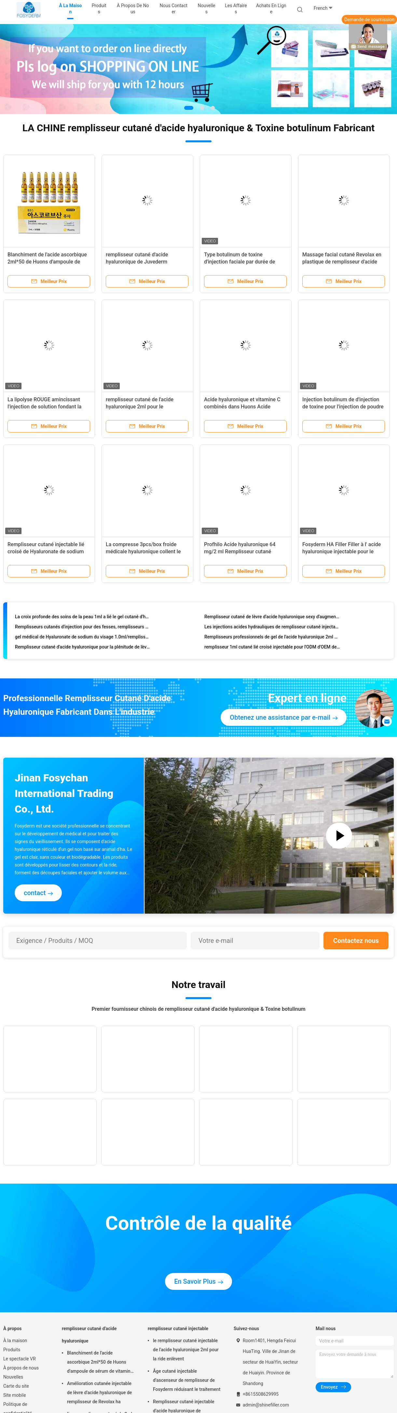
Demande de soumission (369, 19)
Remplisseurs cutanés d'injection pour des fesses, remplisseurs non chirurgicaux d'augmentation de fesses (83, 628)
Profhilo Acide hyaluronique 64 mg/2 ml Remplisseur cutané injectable (240, 551)
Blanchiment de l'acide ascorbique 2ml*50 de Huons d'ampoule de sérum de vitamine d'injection (47, 261)
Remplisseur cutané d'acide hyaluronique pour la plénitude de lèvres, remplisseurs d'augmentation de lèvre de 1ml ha (83, 648)
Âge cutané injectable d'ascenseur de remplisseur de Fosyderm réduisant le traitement (186, 1380)
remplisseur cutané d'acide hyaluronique (89, 1334)
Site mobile (14, 1395)
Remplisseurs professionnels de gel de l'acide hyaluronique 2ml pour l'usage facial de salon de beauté (272, 638)
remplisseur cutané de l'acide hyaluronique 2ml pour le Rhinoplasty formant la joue (139, 406)
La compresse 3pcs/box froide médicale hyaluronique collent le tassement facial (143, 551)
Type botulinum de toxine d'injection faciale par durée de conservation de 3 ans (239, 261)
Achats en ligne (271, 8)
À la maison (15, 1340)
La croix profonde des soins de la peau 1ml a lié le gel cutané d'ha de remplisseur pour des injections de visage (83, 618)
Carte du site (16, 1386)
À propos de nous (21, 1367)
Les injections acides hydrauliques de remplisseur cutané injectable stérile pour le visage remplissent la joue (272, 628)
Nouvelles (13, 1377)
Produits (11, 1349)
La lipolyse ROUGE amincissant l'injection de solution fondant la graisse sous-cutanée (44, 406)
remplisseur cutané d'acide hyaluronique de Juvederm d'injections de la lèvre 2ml (137, 261)
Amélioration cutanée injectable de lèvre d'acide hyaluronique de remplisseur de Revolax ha (99, 1392)
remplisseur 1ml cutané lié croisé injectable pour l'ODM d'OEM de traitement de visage (272, 648)
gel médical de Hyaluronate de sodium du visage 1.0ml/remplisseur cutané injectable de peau (83, 638)
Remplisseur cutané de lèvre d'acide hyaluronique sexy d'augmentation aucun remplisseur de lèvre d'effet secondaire (272, 618)
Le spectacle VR (19, 1358)
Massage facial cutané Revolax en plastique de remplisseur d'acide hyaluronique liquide (341, 261)
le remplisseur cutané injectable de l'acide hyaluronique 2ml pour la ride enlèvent (186, 1349)
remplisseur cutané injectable (178, 1328)
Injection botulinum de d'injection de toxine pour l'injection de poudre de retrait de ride (342, 406)
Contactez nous (356, 940)
